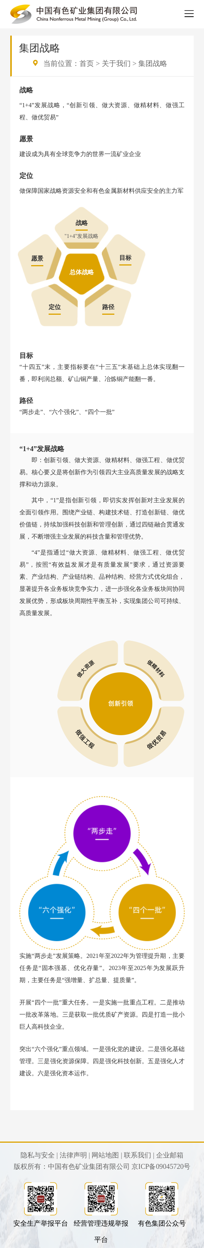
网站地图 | (107, 1155)
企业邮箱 (169, 1155)
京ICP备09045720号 (160, 1166)
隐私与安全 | (39, 1155)
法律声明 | (75, 1155)
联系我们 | (139, 1155)
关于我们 (116, 63)
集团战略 (152, 63)
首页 (86, 63)
